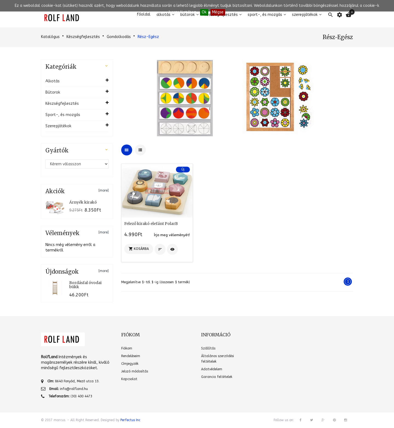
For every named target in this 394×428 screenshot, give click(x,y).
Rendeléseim (130, 356)
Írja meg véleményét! (172, 235)
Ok (204, 12)
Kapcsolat (129, 379)
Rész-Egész (148, 36)
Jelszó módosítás (134, 371)
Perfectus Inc (130, 420)
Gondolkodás (119, 36)
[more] (104, 190)
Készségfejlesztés (83, 36)
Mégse (218, 12)
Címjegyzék (129, 364)
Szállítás (208, 348)
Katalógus (50, 36)
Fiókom (126, 348)
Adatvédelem (211, 369)
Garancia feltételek (216, 377)
